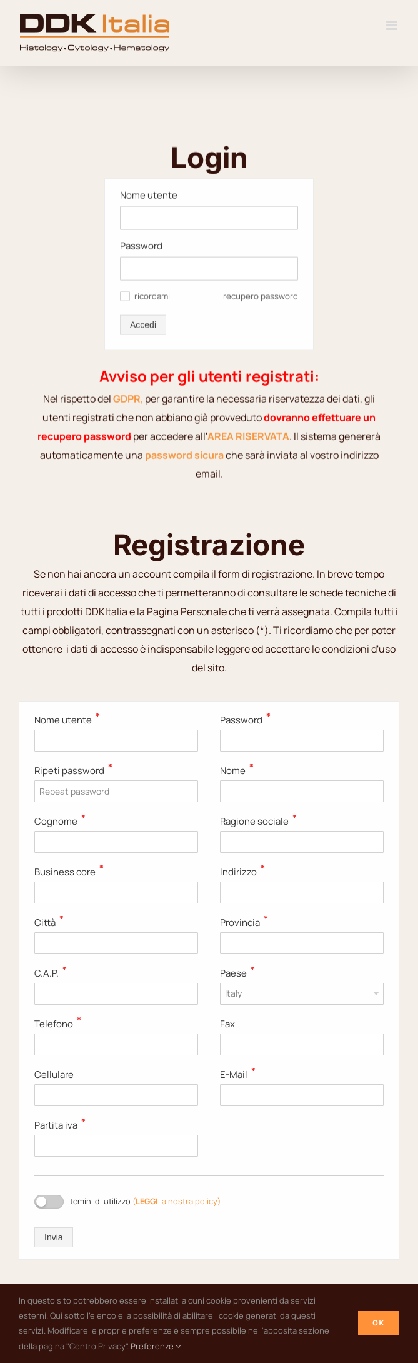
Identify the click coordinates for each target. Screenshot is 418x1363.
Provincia (244, 922)
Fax (227, 1023)
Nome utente (148, 84)
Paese (237, 973)
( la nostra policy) (176, 1201)
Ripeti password (73, 770)
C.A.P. (50, 973)
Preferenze (156, 1346)
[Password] (209, 158)
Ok (378, 1322)
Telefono (57, 1023)
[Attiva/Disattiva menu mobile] (392, 25)
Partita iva (60, 1125)
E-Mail (238, 1074)
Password (141, 135)
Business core (69, 871)
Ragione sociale (258, 821)
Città (49, 922)
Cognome (60, 821)
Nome (237, 770)
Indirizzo (242, 871)
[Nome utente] (209, 107)
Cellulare (54, 1074)
